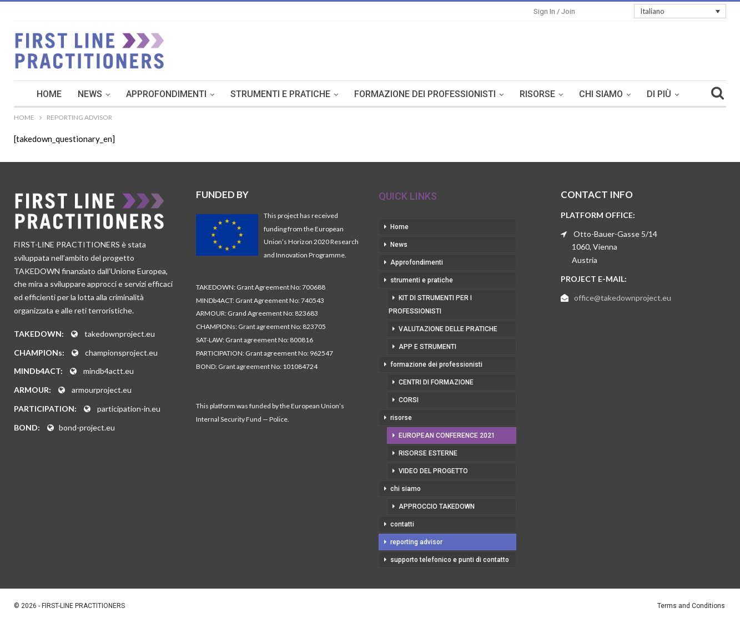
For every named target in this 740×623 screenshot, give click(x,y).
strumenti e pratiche (280, 94)
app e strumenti (427, 347)
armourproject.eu (102, 389)
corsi (409, 400)
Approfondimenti (166, 94)
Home (49, 94)
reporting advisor (416, 542)
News (90, 94)
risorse (537, 94)
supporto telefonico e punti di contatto (449, 560)
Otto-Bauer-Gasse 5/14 (615, 234)
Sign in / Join (554, 11)
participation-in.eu (128, 408)
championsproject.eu (121, 352)
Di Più (659, 94)
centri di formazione (436, 382)
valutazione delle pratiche (448, 329)
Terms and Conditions (691, 606)
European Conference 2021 (447, 435)
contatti (402, 524)
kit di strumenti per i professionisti (430, 304)
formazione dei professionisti (425, 94)
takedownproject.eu (119, 333)
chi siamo (601, 94)
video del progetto (433, 471)
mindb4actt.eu (108, 371)
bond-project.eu (87, 427)
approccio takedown (437, 506)
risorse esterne (428, 453)
